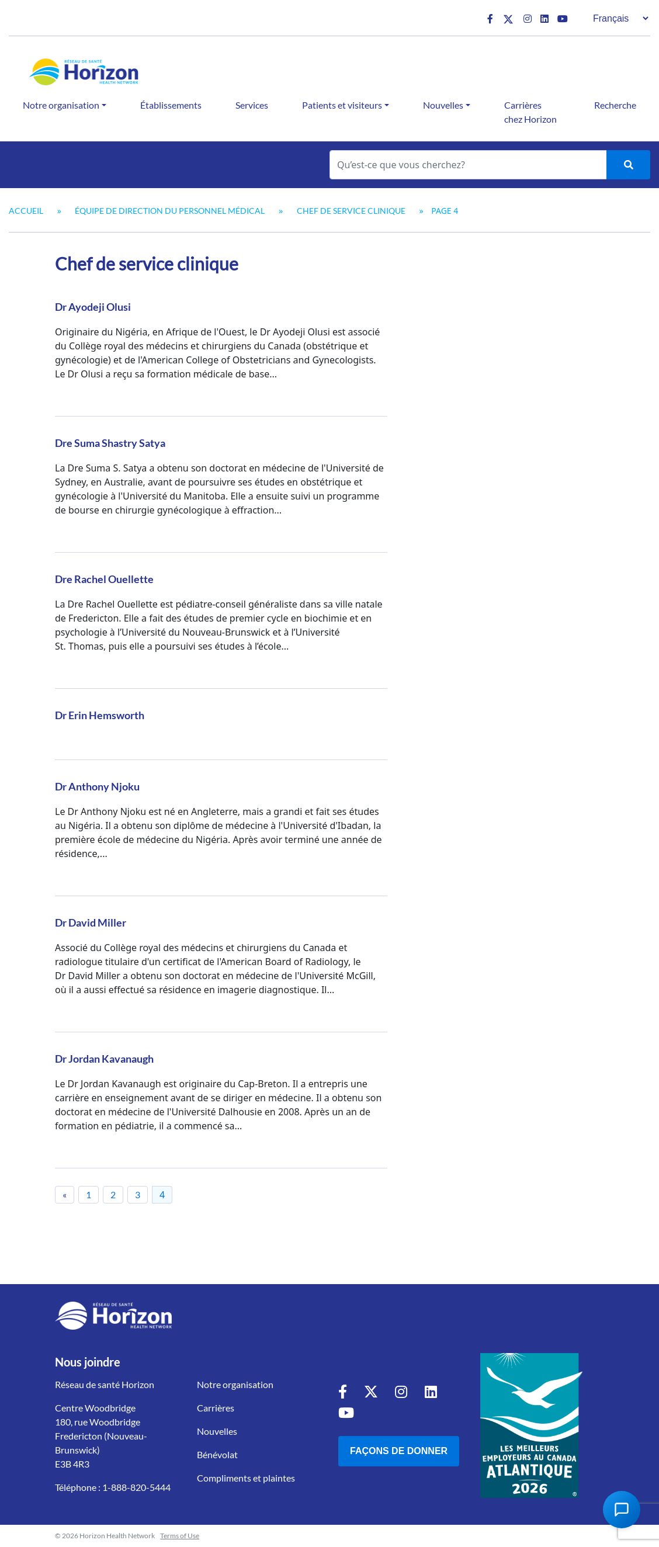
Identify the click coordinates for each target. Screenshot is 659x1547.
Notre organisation (61, 104)
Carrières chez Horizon (530, 111)
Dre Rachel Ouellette (104, 579)
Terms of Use (179, 1535)
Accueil (26, 211)
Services (251, 104)
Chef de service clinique (351, 211)
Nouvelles (443, 104)
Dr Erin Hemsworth (99, 715)
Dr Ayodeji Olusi (93, 306)
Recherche (615, 104)
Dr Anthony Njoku (97, 786)
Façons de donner (399, 1451)
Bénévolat (217, 1454)
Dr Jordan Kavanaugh (104, 1058)
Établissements (171, 104)
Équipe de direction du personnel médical (170, 211)
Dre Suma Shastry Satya (110, 442)
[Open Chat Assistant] (621, 1509)
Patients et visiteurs (342, 104)
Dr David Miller (90, 922)
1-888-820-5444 (136, 1487)
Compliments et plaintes (246, 1477)
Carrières (215, 1407)
